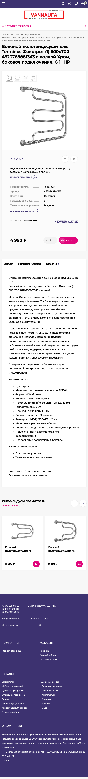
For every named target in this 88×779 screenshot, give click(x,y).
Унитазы (45, 703)
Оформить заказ (48, 659)
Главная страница (11, 650)
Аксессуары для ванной (15, 707)
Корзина (44, 650)
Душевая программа (13, 690)
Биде (44, 707)
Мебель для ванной (12, 686)
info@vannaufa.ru (11, 618)
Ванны (5, 699)
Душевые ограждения (13, 695)
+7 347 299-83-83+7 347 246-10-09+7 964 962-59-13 (10, 609)
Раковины (46, 699)
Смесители (8, 682)
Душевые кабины (11, 712)
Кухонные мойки (50, 690)
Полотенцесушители (25, 34)
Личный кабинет (48, 655)
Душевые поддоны (51, 686)
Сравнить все (13, 505)
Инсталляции (48, 695)
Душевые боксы (50, 682)
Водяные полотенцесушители (28, 475)
